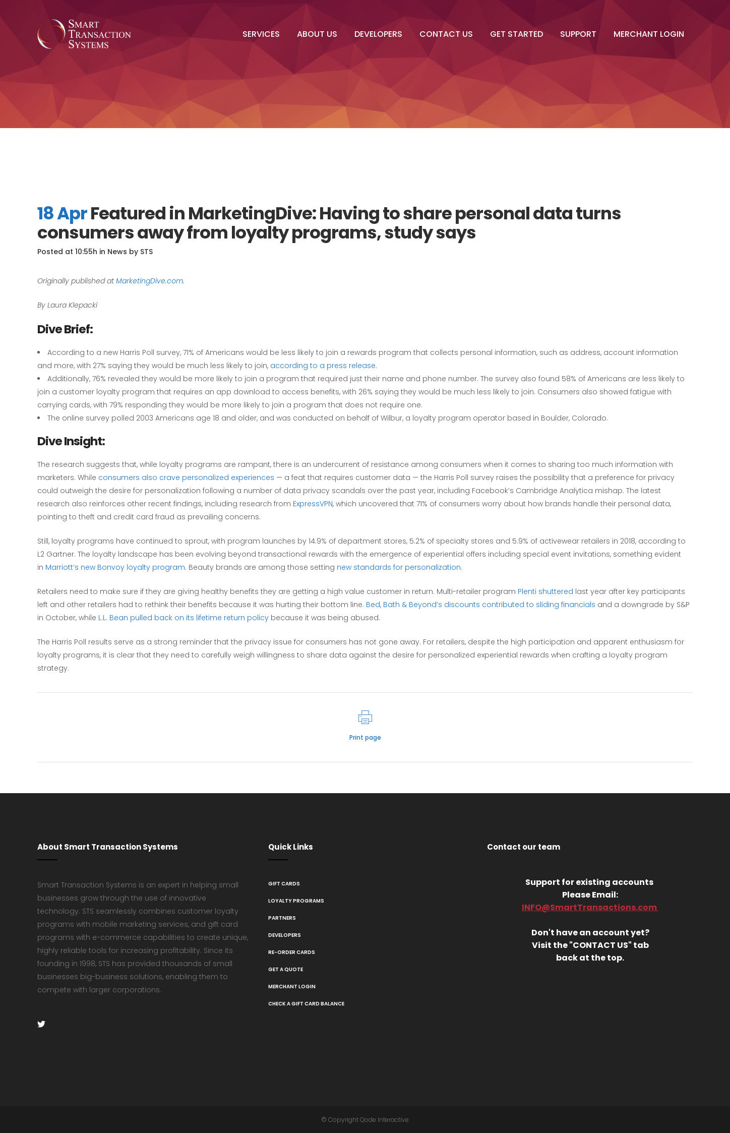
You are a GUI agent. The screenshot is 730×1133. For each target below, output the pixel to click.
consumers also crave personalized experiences (186, 477)
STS (146, 252)
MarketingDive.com (149, 281)
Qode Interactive (384, 1119)
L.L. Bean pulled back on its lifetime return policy (183, 618)
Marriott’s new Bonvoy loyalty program (115, 567)
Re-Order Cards (291, 952)
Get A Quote (285, 969)
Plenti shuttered (545, 591)
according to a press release (323, 366)
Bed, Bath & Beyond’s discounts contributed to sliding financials (480, 605)
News (117, 252)
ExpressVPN (313, 504)
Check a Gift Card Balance (306, 1003)
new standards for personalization (399, 567)
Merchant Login (292, 986)
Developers (284, 935)
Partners (282, 918)
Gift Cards (284, 883)
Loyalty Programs (296, 901)
